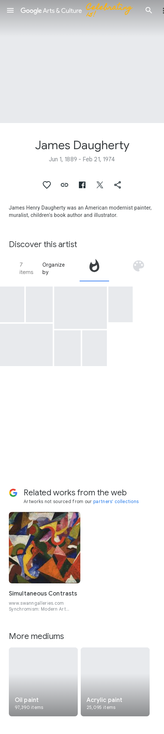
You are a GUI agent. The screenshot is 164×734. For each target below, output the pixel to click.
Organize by (53, 268)
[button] (10, 10)
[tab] (94, 268)
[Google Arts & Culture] (80, 10)
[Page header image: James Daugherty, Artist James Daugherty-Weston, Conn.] (82, 61)
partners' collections (116, 501)
